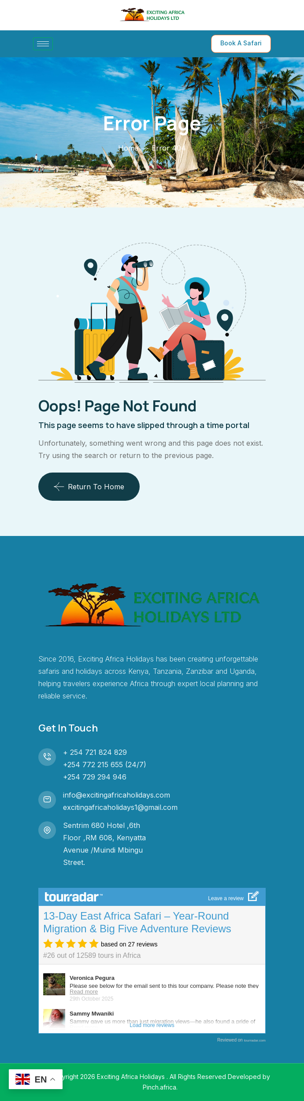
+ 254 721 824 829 (95, 752)
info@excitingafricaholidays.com (116, 795)
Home (128, 148)
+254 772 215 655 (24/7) (104, 764)
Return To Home (89, 486)
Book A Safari (241, 43)
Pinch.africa (159, 1087)
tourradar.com (255, 1040)
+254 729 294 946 (94, 776)
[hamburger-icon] (43, 43)
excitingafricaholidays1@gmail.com (120, 807)
